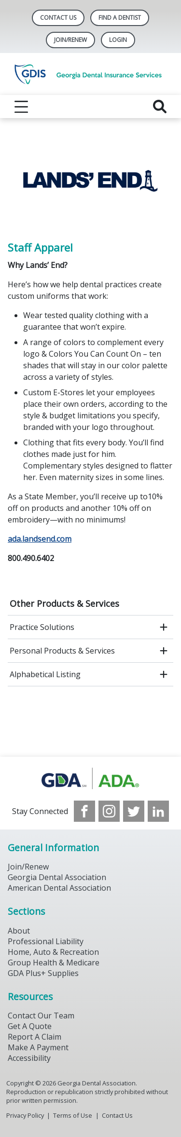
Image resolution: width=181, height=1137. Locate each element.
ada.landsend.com (39, 539)
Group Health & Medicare (53, 962)
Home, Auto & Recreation (53, 952)
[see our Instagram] (109, 811)
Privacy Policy (25, 1115)
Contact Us (58, 17)
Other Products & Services (64, 603)
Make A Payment (38, 1047)
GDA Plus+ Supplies (43, 973)
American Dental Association (59, 888)
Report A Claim (34, 1036)
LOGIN (118, 40)
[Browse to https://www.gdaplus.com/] (90, 778)
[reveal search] (159, 106)
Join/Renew (70, 40)
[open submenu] (163, 627)
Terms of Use (72, 1115)
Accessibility (29, 1058)
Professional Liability (46, 941)
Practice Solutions (42, 627)
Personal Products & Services (62, 650)
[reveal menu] (21, 106)
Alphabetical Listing (45, 674)
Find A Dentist (119, 17)
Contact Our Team (41, 1015)
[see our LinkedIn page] (158, 811)
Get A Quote (30, 1026)
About (19, 930)
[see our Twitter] (133, 811)
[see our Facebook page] (84, 811)
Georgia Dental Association (57, 877)
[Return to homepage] (90, 74)
